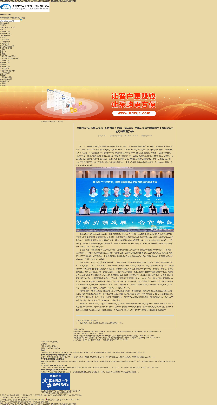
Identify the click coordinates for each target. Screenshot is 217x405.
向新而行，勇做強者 (80, 333)
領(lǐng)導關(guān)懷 (7, 46)
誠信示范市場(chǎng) (7, 27)
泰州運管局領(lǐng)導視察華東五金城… (54, 370)
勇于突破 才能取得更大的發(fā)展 (52, 359)
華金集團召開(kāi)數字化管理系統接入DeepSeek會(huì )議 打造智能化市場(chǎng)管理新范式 (106, 336)
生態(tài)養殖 (4, 68)
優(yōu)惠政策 (5, 73)
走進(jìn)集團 (4, 39)
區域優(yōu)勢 (5, 31)
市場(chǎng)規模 (6, 77)
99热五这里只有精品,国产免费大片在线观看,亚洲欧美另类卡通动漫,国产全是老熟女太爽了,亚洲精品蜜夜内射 (38, 1)
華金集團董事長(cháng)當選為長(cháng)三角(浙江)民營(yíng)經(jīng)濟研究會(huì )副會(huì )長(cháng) (109, 338)
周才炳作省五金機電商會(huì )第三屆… (54, 365)
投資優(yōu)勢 (5, 60)
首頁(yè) (3, 37)
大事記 (2, 50)
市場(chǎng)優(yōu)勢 (7, 71)
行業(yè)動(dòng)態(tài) (8, 56)
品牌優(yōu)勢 (5, 62)
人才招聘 (3, 83)
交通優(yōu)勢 (5, 66)
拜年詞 (43, 350)
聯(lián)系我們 (5, 81)
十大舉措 (3, 64)
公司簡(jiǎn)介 (5, 42)
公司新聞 (3, 54)
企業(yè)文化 (4, 44)
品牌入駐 (3, 29)
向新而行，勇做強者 (90, 321)
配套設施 (3, 75)
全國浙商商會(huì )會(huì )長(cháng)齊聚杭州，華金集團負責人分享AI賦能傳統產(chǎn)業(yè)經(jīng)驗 (109, 331)
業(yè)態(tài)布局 (6, 79)
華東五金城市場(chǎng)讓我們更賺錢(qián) (56, 355)
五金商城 (3, 85)
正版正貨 (3, 25)
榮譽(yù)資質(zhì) (6, 48)
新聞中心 (3, 52)
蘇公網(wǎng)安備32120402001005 (60, 400)
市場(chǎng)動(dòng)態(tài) (9, 58)
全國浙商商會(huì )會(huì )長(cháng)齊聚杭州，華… (102, 323)
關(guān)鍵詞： (5, 23)
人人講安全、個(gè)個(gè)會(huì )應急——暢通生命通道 (93, 340)
